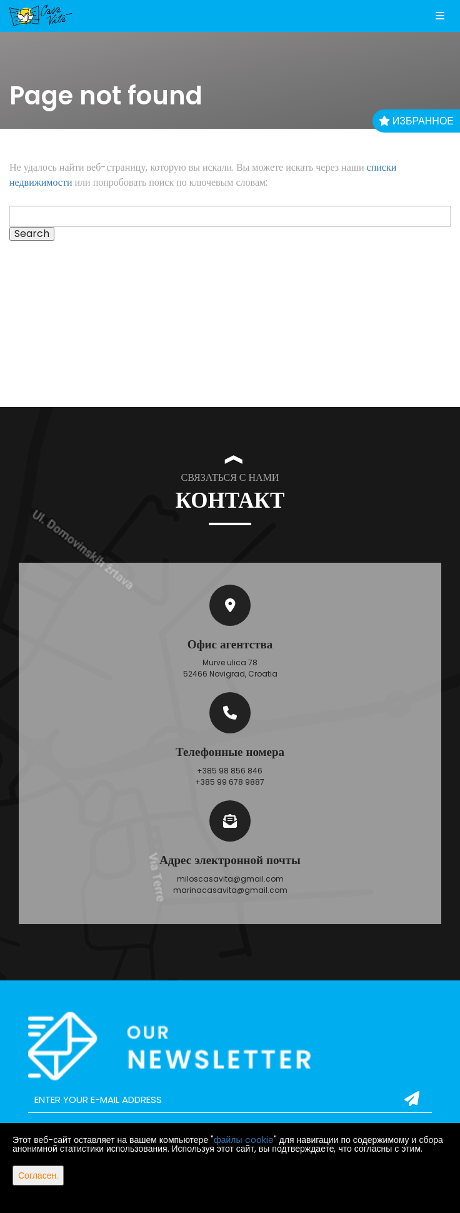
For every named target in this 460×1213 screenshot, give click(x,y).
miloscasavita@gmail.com (230, 878)
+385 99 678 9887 (229, 782)
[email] (230, 1100)
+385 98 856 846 (229, 770)
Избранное (416, 121)
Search (31, 234)
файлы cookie (243, 1140)
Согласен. (38, 1175)
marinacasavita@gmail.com (230, 890)
